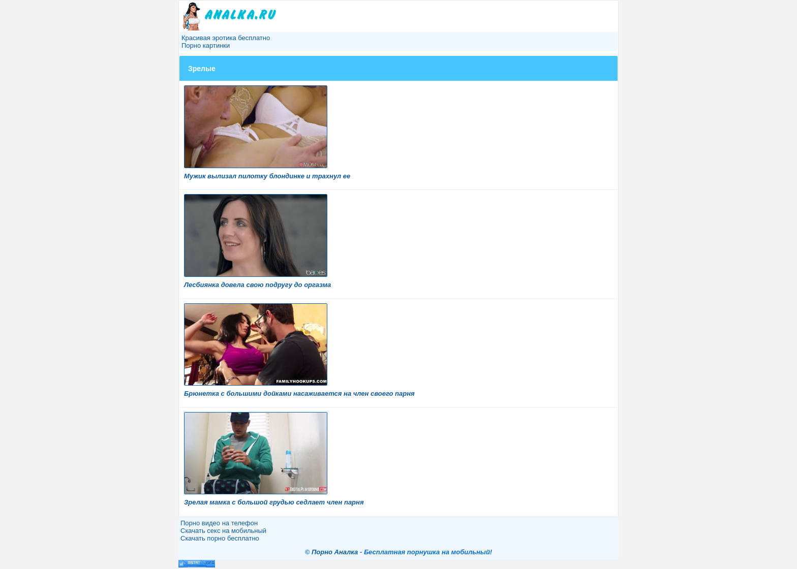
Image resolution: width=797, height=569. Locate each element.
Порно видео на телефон (219, 523)
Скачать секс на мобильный (223, 530)
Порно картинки (205, 45)
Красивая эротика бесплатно (225, 38)
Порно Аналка (335, 552)
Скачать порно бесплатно (219, 538)
